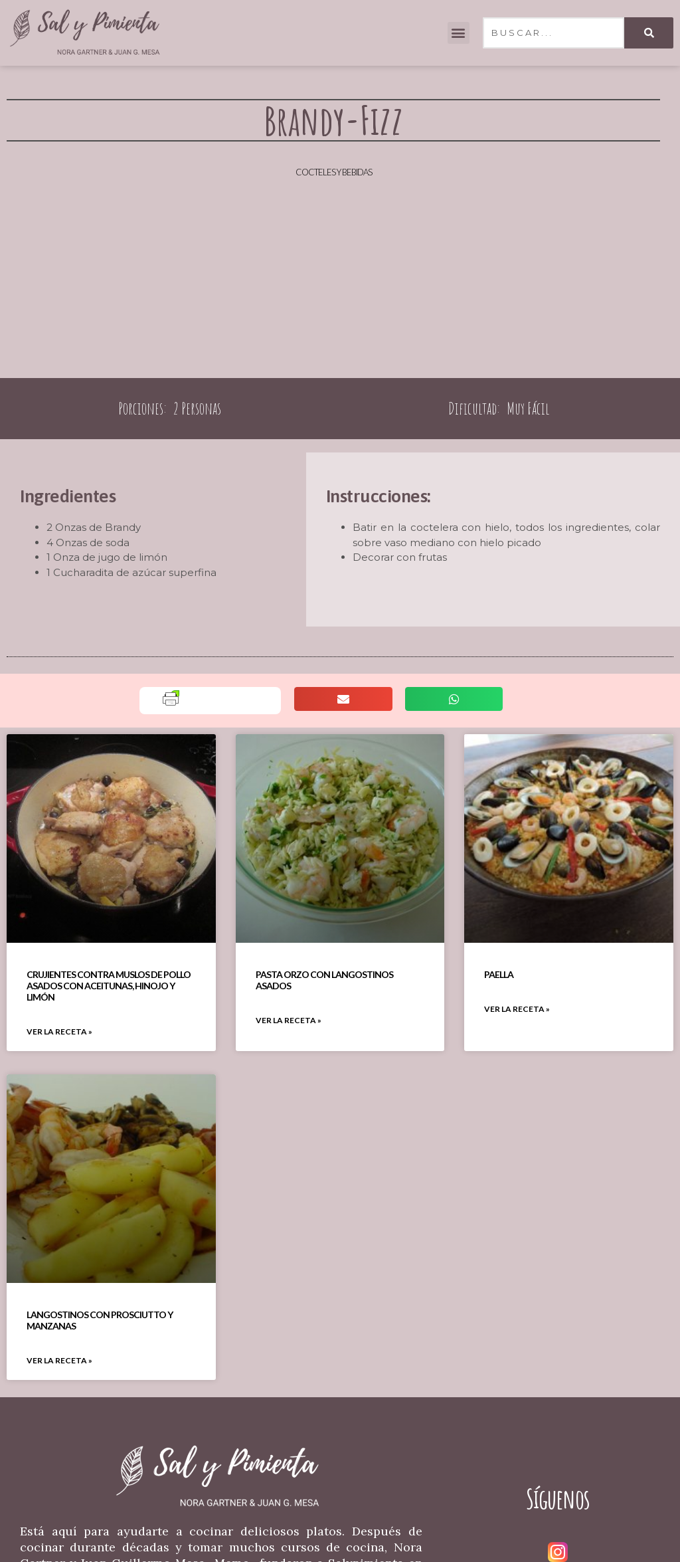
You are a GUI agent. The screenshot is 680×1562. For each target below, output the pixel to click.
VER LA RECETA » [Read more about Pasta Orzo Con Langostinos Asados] (288, 1020)
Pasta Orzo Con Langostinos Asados (324, 980)
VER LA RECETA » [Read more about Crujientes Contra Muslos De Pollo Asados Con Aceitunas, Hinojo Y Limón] (59, 1031)
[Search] (648, 33)
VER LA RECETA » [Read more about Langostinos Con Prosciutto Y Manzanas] (59, 1360)
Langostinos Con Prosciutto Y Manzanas (100, 1320)
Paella (498, 974)
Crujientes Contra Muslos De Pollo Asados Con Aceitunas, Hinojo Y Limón (109, 986)
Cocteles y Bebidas (334, 172)
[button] (458, 33)
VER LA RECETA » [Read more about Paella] (517, 1009)
